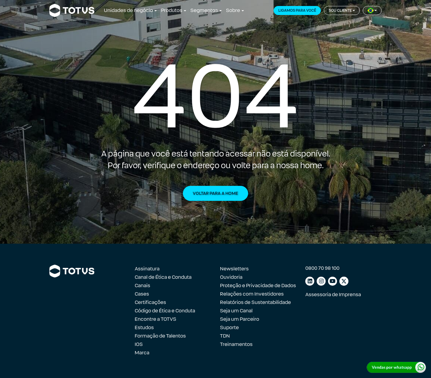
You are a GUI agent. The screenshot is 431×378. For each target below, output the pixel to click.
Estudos (144, 327)
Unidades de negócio (128, 10)
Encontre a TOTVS (155, 319)
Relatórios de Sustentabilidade (255, 302)
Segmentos (204, 10)
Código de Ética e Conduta (165, 311)
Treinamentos (236, 344)
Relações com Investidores (252, 294)
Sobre (233, 10)
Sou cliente (340, 10)
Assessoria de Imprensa (333, 294)
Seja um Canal (236, 311)
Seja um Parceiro (239, 319)
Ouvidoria (231, 277)
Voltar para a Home (215, 193)
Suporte (229, 327)
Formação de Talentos (160, 336)
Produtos (171, 10)
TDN (225, 336)
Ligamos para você (297, 10)
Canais (142, 285)
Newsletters (234, 269)
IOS (139, 344)
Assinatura (147, 269)
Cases (142, 294)
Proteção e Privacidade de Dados (258, 285)
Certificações (150, 302)
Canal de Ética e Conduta (163, 277)
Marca (142, 353)
